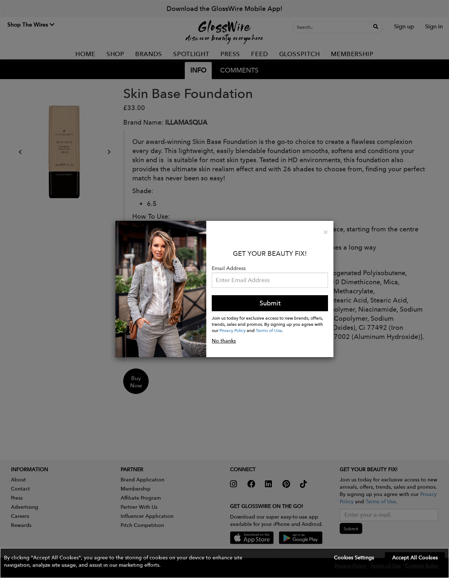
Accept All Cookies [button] (415, 557)
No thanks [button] (224, 340)
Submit (270, 303)
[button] (224, 563)
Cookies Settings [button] (354, 557)
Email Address (229, 268)
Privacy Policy (232, 330)
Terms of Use (269, 330)
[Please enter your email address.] (270, 280)
